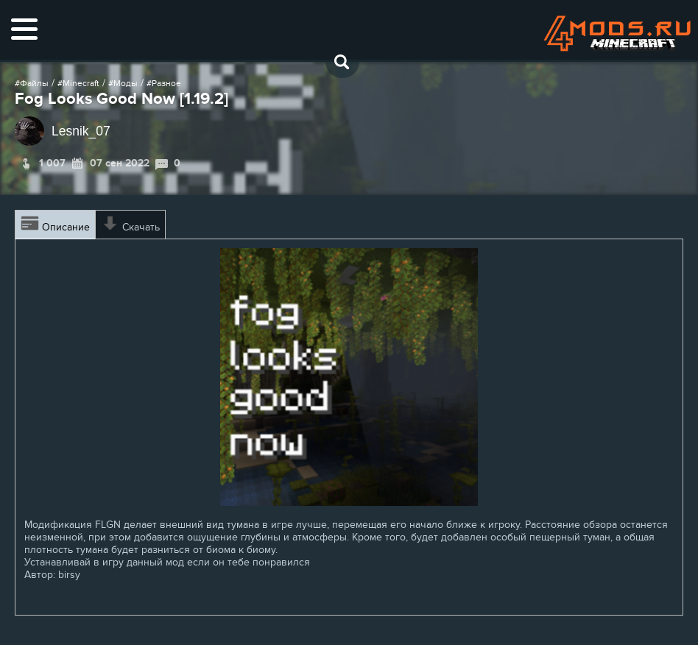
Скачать (130, 224)
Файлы (34, 83)
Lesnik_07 (81, 131)
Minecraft (81, 83)
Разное (166, 83)
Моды (125, 83)
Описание (55, 224)
